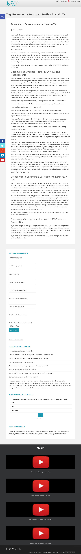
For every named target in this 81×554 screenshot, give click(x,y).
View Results (40, 419)
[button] (2, 16)
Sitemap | (63, 552)
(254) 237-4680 (75, 1)
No (13, 406)
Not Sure (15, 410)
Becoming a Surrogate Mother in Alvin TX (33, 24)
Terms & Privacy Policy (16, 340)
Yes (13, 402)
